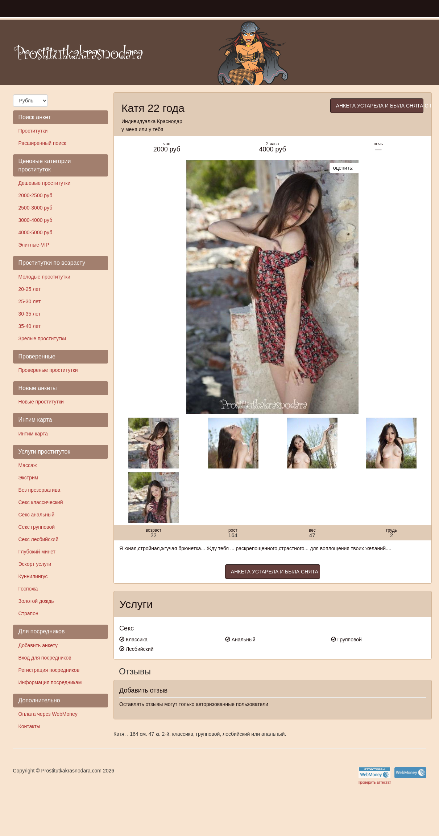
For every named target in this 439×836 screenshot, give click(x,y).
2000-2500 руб (35, 195)
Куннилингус (33, 576)
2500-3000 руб (35, 208)
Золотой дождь (36, 601)
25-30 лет (29, 301)
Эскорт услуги (34, 564)
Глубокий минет (37, 552)
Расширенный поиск (42, 143)
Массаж (27, 465)
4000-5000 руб (35, 232)
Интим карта (33, 434)
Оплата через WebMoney (48, 714)
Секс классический (40, 502)
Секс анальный (36, 515)
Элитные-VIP (33, 245)
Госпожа (28, 589)
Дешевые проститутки (44, 183)
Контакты (29, 726)
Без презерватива (39, 490)
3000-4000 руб (35, 220)
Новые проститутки (41, 402)
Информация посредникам (50, 682)
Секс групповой (36, 527)
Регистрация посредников (49, 670)
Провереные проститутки (48, 370)
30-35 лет (29, 314)
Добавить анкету (38, 645)
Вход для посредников (44, 658)
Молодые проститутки (44, 277)
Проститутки (33, 131)
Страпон (28, 613)
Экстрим (28, 477)
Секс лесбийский (38, 539)
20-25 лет (29, 289)
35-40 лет (29, 326)
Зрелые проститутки (42, 338)
